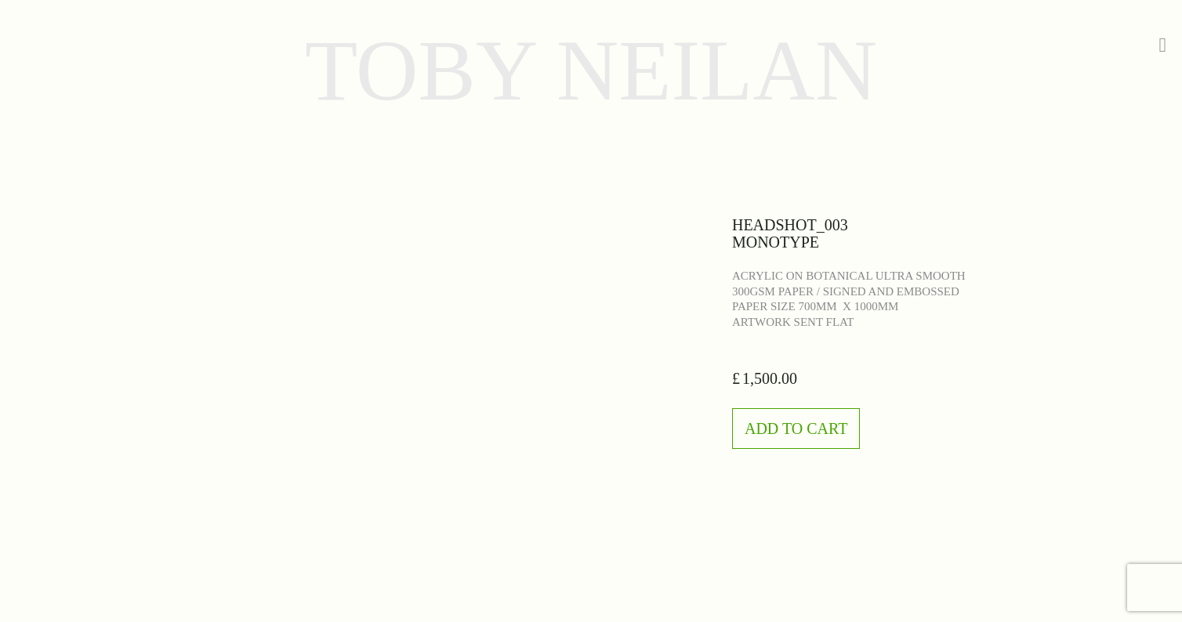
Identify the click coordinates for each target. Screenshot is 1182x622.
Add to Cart (796, 428)
